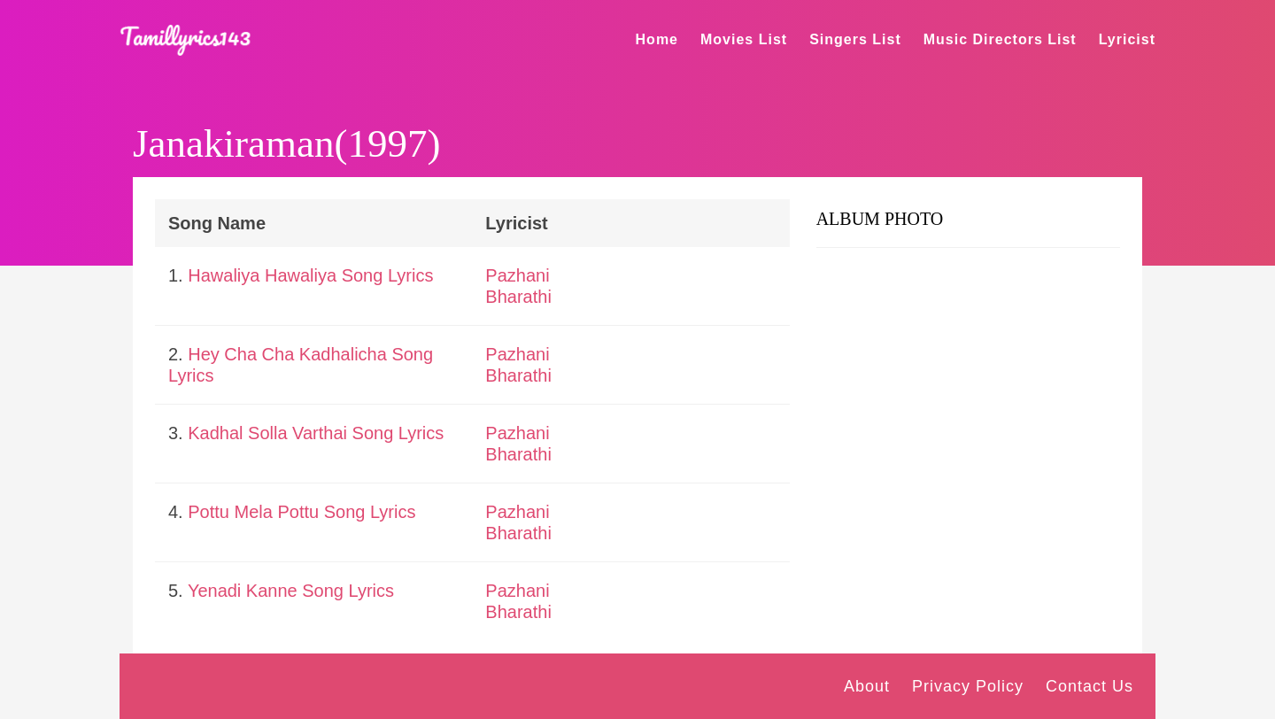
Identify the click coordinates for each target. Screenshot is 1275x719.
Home (657, 39)
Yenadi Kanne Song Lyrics (291, 590)
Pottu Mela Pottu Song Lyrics (301, 512)
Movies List (743, 39)
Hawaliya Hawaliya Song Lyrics (310, 275)
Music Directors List (1000, 39)
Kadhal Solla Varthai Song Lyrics (316, 433)
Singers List (855, 39)
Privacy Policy (968, 686)
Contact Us (1089, 686)
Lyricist (1127, 39)
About (867, 686)
